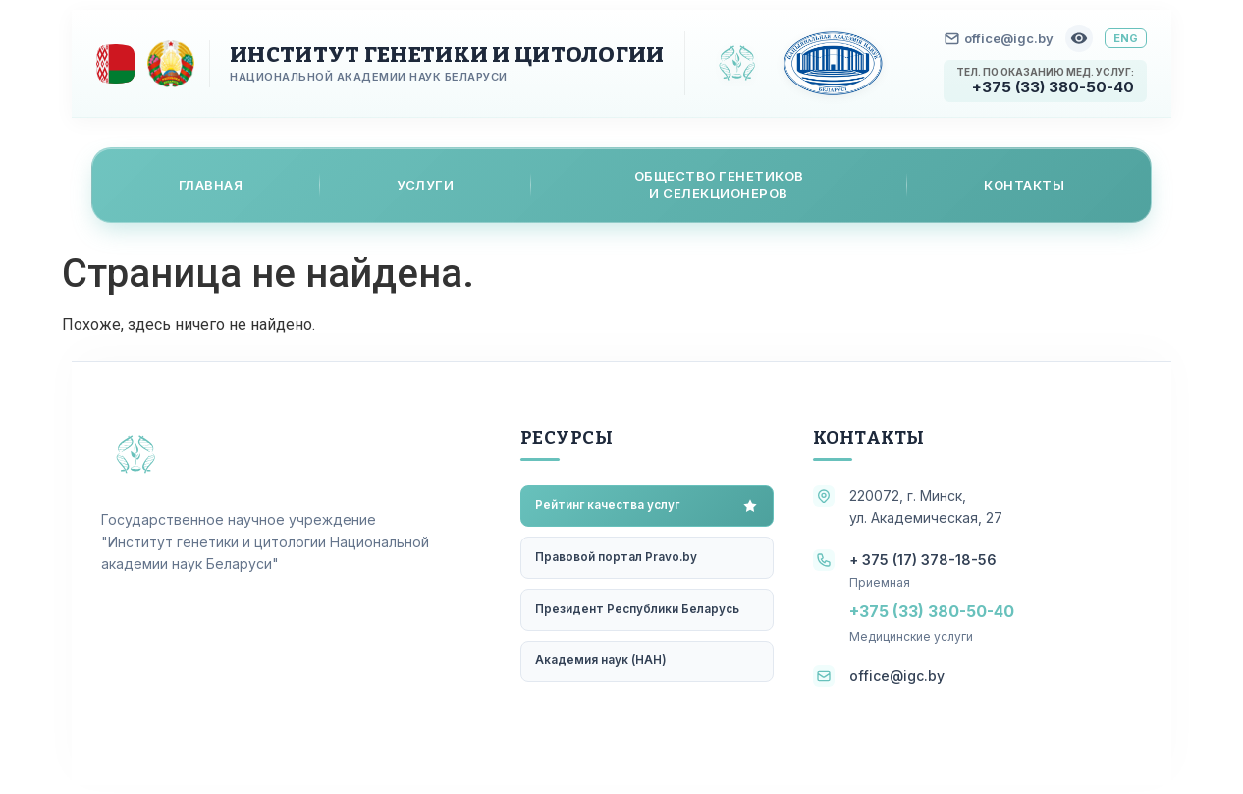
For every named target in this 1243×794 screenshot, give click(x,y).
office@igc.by (999, 38)
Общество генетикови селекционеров (719, 184)
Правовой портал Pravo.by (617, 558)
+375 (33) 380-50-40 (1053, 87)
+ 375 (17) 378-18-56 (923, 558)
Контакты (1024, 184)
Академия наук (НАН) (602, 664)
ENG (1125, 38)
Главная (211, 184)
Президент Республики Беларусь (638, 611)
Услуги (425, 184)
